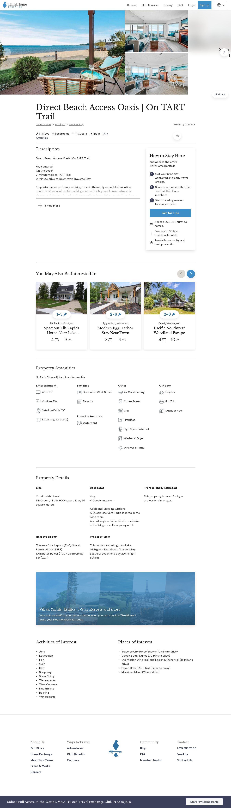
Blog (143, 748)
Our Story (37, 748)
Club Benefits (76, 754)
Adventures (75, 748)
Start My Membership (204, 802)
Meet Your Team (42, 760)
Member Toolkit (151, 760)
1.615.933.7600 (187, 748)
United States (43, 124)
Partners (73, 760)
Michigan (60, 124)
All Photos (220, 94)
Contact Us (184, 760)
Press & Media (40, 766)
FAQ (142, 754)
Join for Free (170, 213)
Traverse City (76, 124)
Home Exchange (41, 754)
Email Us (182, 754)
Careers (36, 772)
